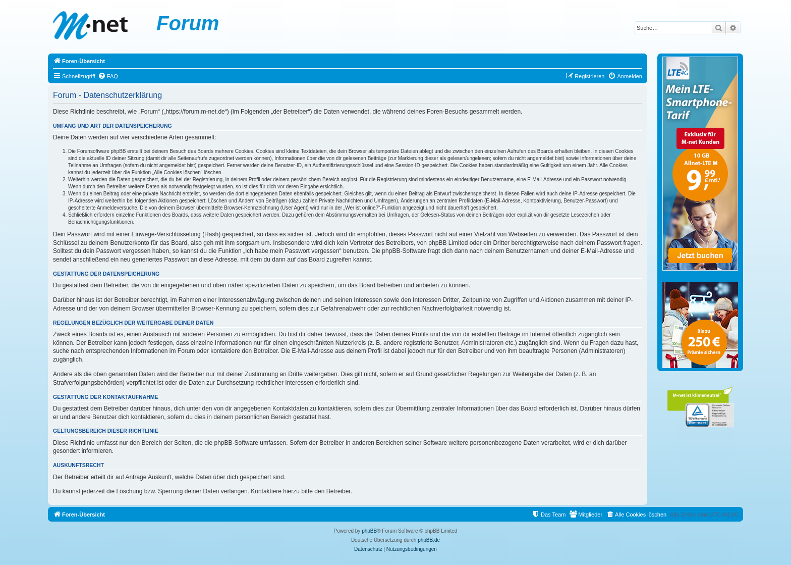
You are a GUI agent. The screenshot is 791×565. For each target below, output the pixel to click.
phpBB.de (429, 540)
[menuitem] (108, 76)
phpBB (369, 531)
